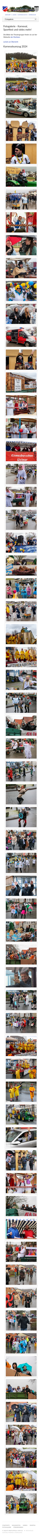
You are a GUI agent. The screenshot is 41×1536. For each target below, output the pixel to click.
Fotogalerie (6, 1527)
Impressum (32, 14)
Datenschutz (22, 14)
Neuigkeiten (16, 1525)
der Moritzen (15, 37)
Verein (25, 1525)
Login (14, 14)
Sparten (32, 1525)
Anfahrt (8, 14)
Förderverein (18, 1527)
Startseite (6, 1525)
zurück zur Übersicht (10, 42)
